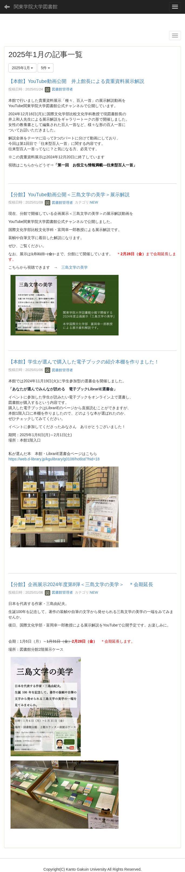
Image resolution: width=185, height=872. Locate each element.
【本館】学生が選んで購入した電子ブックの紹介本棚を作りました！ (83, 362)
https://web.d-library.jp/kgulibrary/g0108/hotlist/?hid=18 (54, 459)
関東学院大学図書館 (36, 6)
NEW (94, 203)
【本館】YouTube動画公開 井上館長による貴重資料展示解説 (76, 81)
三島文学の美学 (74, 267)
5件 (45, 68)
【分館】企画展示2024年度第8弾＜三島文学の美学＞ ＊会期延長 (80, 584)
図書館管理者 (59, 89)
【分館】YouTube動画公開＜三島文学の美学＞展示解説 (69, 194)
